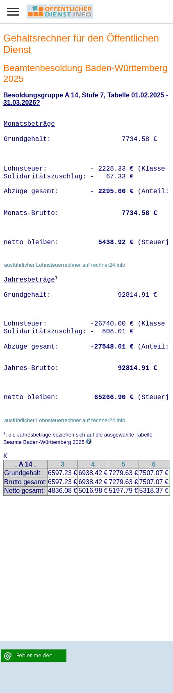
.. (16, 465)
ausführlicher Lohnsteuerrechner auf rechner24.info (64, 265)
